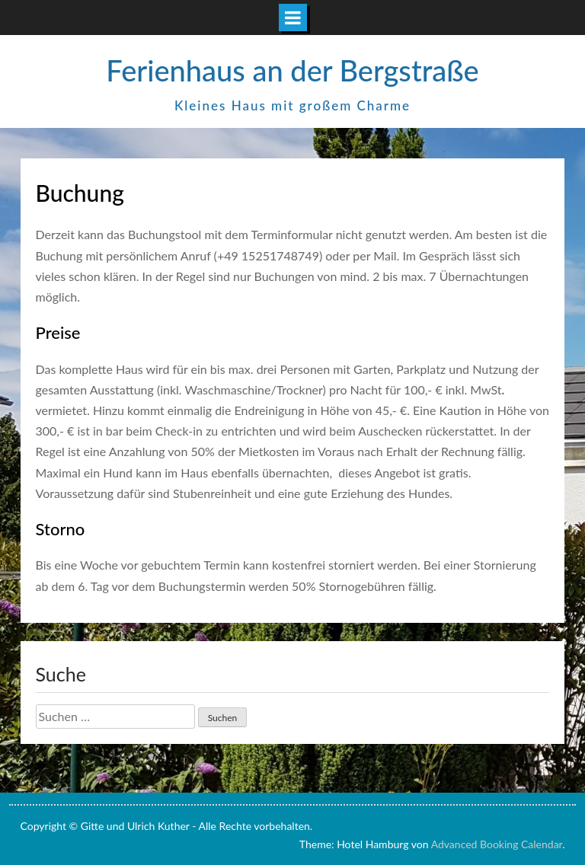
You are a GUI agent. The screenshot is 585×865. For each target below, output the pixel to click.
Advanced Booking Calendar (497, 844)
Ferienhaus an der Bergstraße (292, 70)
